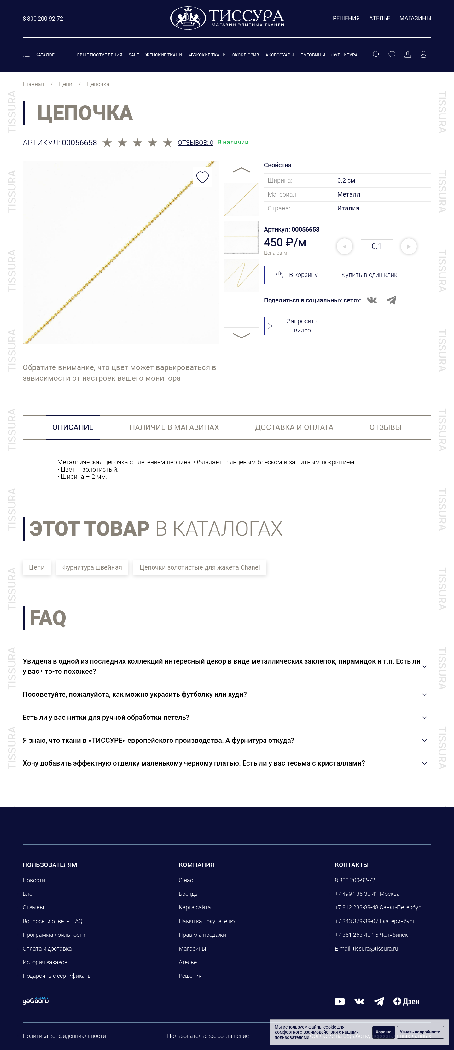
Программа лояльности (54, 934)
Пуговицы (312, 54)
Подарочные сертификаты (57, 975)
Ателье (379, 18)
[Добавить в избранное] (202, 177)
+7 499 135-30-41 (356, 893)
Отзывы (33, 907)
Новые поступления (97, 54)
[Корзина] (408, 55)
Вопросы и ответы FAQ (52, 921)
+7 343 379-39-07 (356, 921)
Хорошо (384, 1032)
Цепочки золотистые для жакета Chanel (200, 567)
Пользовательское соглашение (208, 1036)
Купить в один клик (369, 275)
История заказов (45, 962)
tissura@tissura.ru (375, 948)
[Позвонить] (43, 18)
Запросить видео (293, 325)
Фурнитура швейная (92, 567)
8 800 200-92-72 (355, 880)
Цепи (37, 567)
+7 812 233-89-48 (356, 907)
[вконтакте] (359, 1001)
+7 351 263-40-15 (356, 934)
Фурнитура (344, 54)
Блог (29, 893)
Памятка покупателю (207, 921)
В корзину (297, 275)
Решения (346, 18)
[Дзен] (406, 1001)
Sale (134, 54)
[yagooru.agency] (36, 1000)
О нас (186, 880)
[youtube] (340, 1001)
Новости (34, 880)
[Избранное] (392, 55)
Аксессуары (279, 54)
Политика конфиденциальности (64, 1036)
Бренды (189, 893)
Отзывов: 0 (195, 142)
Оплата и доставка (47, 948)
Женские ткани (163, 54)
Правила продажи (202, 934)
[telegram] (379, 1001)
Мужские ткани (207, 54)
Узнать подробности (420, 1032)
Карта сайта (195, 907)
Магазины (415, 18)
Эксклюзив (245, 54)
